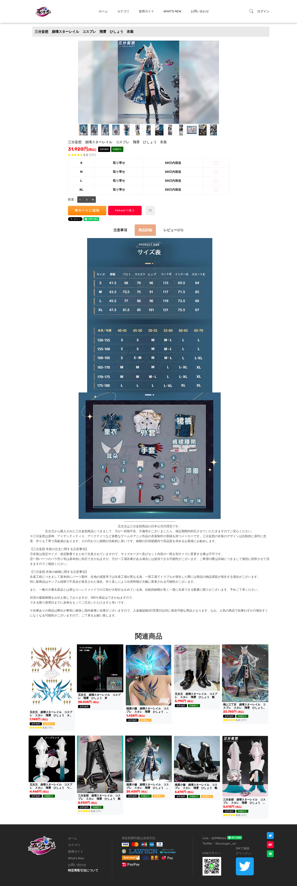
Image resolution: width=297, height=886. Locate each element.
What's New (172, 11)
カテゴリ (123, 11)
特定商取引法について (83, 870)
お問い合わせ (200, 11)
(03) (173, 230)
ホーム (103, 11)
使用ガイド (146, 11)
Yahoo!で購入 (125, 210)
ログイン (263, 11)
